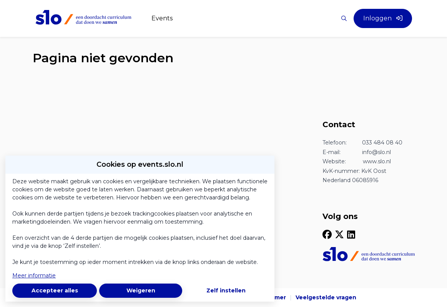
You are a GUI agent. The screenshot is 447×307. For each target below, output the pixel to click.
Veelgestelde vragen (326, 297)
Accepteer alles (55, 290)
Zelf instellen (226, 290)
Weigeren (140, 290)
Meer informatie (34, 275)
